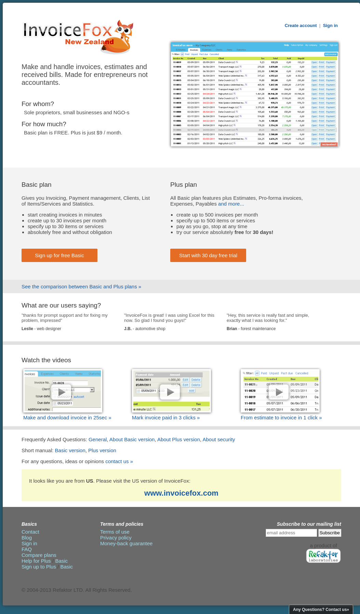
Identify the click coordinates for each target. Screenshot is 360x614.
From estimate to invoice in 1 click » (281, 417)
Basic (61, 561)
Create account (301, 25)
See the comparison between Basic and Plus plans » (81, 286)
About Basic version (132, 439)
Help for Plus (36, 561)
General (98, 439)
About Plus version (178, 439)
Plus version (102, 450)
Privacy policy (116, 537)
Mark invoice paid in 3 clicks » (166, 417)
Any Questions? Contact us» (321, 609)
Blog (27, 537)
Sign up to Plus (39, 567)
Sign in (330, 25)
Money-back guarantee (126, 543)
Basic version (70, 450)
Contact (30, 532)
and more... (231, 204)
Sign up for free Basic (59, 255)
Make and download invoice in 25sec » (67, 417)
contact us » (119, 461)
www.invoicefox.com (181, 493)
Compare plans (39, 555)
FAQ (27, 549)
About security (219, 439)
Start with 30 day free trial (208, 255)
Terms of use (115, 532)
